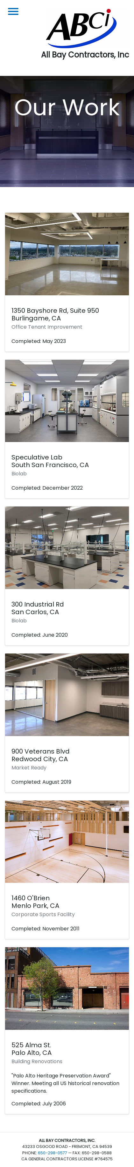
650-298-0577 (52, 1153)
